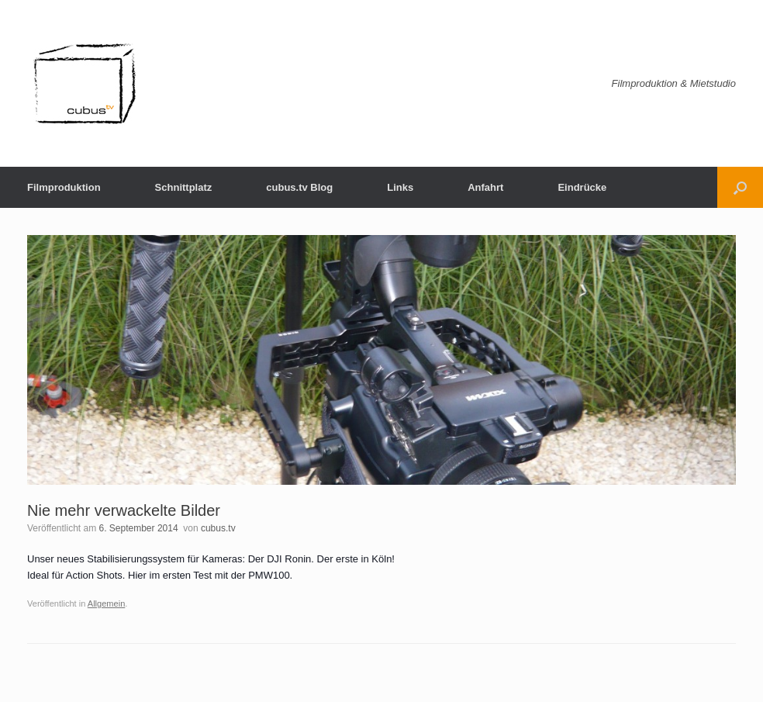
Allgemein (107, 603)
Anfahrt (485, 187)
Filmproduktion (64, 187)
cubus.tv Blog (299, 187)
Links (400, 187)
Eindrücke (582, 187)
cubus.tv (218, 528)
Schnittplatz (183, 187)
